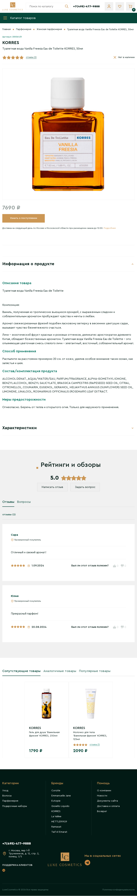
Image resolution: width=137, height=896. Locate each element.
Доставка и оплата (108, 806)
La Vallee (56, 817)
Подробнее (110, 228)
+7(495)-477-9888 (86, 6)
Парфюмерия (23, 29)
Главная (6, 29)
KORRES (35, 728)
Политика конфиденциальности (118, 890)
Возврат (102, 811)
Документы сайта (107, 801)
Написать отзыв (52, 487)
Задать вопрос (85, 487)
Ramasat (56, 827)
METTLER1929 (59, 822)
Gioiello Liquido (60, 806)
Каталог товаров (19, 18)
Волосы (7, 796)
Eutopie (55, 801)
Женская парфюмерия (49, 29)
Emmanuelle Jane (61, 796)
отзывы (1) (95, 745)
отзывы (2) (31, 57)
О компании (104, 791)
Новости (102, 796)
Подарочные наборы (14, 806)
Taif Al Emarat (59, 832)
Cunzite (55, 791)
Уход (5, 791)
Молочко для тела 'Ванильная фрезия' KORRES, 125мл (90, 736)
